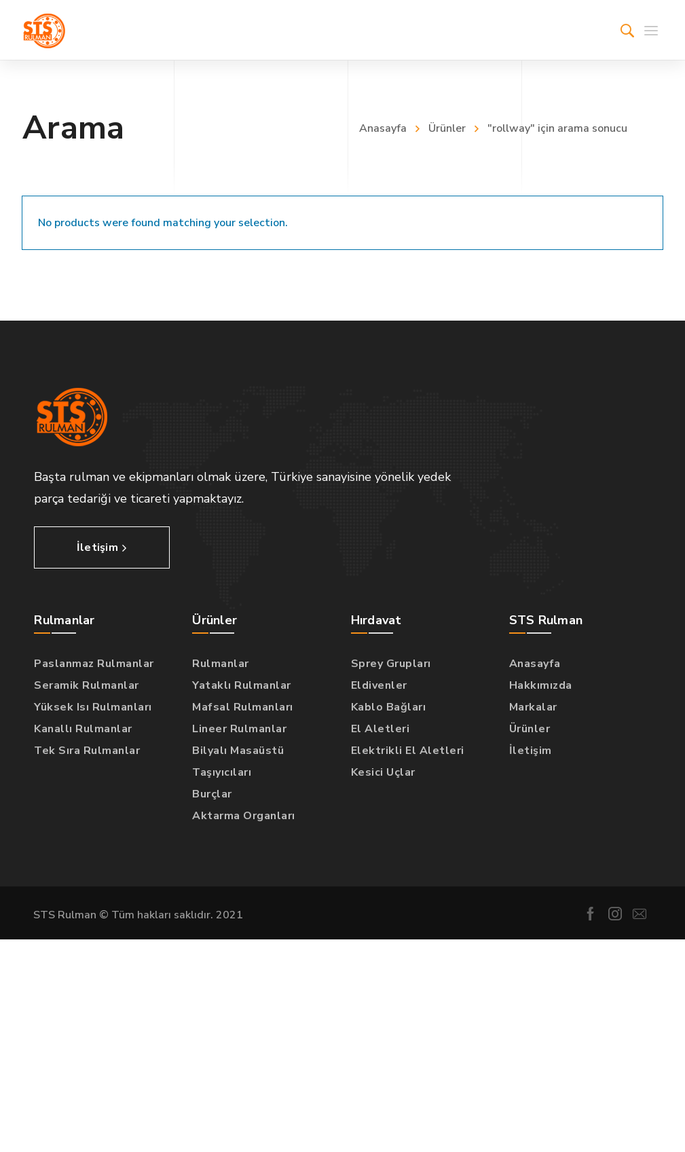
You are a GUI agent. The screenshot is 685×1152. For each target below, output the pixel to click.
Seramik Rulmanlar (86, 685)
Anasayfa (383, 128)
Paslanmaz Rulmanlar (94, 663)
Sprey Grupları (391, 663)
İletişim (530, 750)
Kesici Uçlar (383, 772)
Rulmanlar (220, 663)
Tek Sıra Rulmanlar (87, 750)
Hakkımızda (540, 685)
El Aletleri (380, 728)
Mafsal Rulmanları (242, 707)
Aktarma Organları (243, 815)
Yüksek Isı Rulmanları (93, 707)
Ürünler (447, 128)
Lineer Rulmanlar (239, 728)
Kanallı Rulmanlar (83, 728)
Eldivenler (379, 685)
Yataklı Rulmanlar (241, 685)
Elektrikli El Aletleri (407, 750)
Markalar (533, 707)
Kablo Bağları (388, 707)
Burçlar (212, 794)
